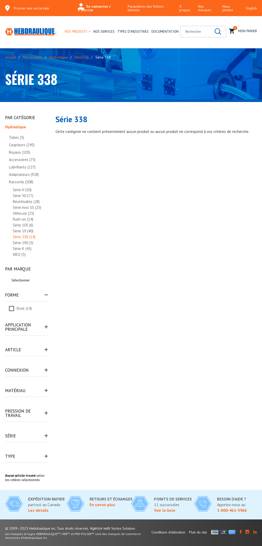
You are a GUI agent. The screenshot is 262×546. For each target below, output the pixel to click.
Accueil (10, 57)
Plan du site (198, 532)
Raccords (82, 57)
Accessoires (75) (22, 159)
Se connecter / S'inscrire (94, 8)
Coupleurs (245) (22, 144)
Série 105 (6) (23, 225)
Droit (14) (24, 308)
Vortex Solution (123, 528)
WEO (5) (19, 254)
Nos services (104, 31)
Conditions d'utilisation (168, 532)
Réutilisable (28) (26, 201)
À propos (184, 8)
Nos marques (204, 8)
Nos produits (76, 31)
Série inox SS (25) (27, 207)
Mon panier (243, 30)
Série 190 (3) (23, 242)
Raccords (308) (21, 181)
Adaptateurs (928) (24, 174)
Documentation (165, 31)
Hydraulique (58, 57)
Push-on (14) (23, 219)
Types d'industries (133, 31)
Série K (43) (22, 248)
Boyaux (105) (19, 152)
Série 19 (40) (23, 231)
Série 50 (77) (23, 195)
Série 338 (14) (24, 236)
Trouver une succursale (31, 8)
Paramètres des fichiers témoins (146, 8)
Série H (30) (22, 189)
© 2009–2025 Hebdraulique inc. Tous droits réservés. (47, 528)
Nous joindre (227, 8)
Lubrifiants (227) (22, 167)
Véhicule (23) (23, 213)
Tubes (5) (16, 137)
